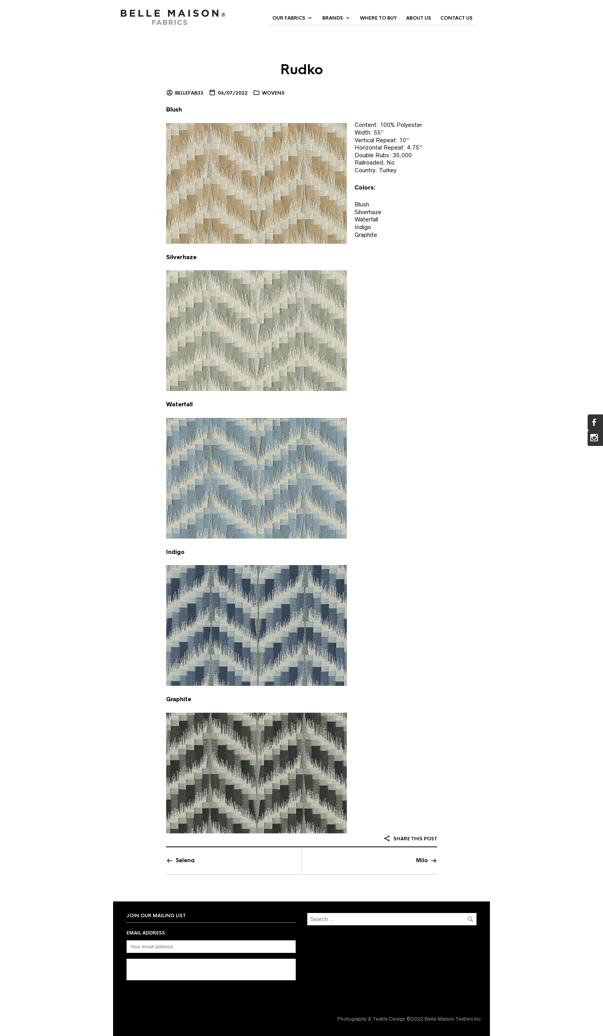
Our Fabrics (288, 18)
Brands (332, 18)
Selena (185, 860)
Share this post (410, 839)
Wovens (273, 93)
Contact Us (456, 18)
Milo (422, 860)
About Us (418, 18)
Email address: (147, 933)
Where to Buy (378, 18)
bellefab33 (189, 93)
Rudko (301, 69)
